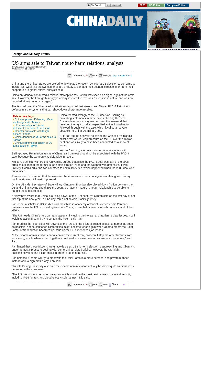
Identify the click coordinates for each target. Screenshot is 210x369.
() (80, 75)
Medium (122, 75)
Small (129, 75)
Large (114, 75)
